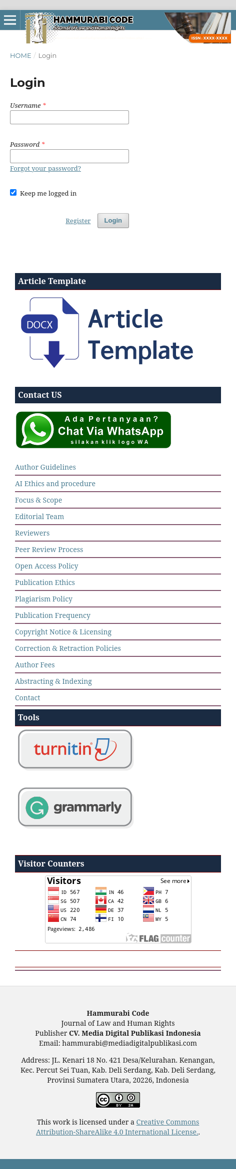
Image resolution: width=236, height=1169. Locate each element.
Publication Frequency (52, 615)
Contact (27, 697)
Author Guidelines (45, 467)
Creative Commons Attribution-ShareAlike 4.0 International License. (117, 1127)
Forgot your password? (45, 168)
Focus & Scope (38, 500)
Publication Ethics (45, 582)
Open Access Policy (46, 566)
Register (78, 220)
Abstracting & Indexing (53, 681)
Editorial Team (39, 516)
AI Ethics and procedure (55, 483)
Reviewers (32, 533)
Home (21, 55)
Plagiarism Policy (43, 598)
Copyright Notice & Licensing (63, 631)
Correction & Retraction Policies (68, 648)
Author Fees (35, 664)
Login (113, 220)
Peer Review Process (49, 549)
